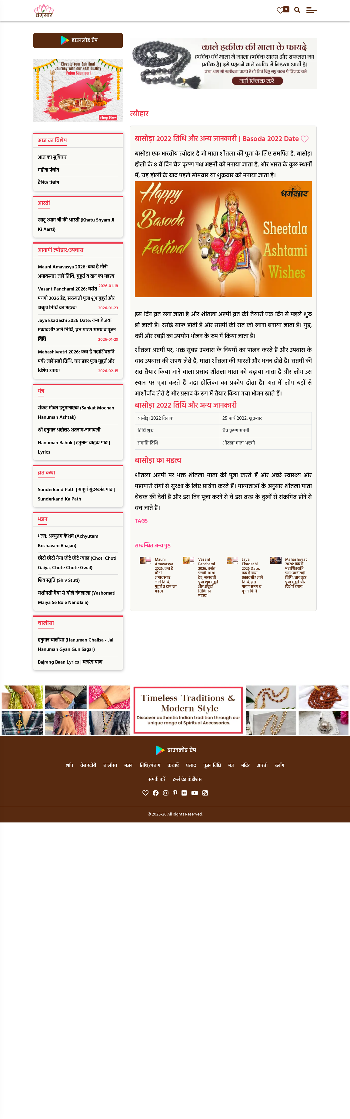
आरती (262, 766)
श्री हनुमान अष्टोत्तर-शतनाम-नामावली (69, 430)
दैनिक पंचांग (48, 183)
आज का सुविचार (52, 158)
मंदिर (245, 766)
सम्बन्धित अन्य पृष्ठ (153, 546)
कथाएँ (173, 766)
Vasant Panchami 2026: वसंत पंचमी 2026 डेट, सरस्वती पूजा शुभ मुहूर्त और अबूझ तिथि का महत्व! (78, 299)
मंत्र (231, 766)
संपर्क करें (156, 780)
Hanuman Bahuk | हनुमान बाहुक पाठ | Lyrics (74, 447)
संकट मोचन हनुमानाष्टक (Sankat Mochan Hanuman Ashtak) (76, 413)
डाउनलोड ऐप (78, 40)
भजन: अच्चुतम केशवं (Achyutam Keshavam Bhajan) (68, 541)
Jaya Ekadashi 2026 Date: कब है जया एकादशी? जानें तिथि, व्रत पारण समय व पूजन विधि (78, 330)
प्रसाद (191, 766)
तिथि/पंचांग (150, 766)
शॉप (69, 766)
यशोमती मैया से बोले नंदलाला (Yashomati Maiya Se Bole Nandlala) (76, 598)
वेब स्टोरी (88, 766)
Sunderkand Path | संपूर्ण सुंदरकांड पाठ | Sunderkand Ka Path (76, 494)
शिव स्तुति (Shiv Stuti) (59, 581)
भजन (128, 766)
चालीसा (110, 766)
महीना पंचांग (48, 170)
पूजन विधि (212, 766)
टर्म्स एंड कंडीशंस (187, 780)
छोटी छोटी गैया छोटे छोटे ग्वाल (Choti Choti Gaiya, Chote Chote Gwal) (77, 563)
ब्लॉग (279, 766)
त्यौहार (139, 114)
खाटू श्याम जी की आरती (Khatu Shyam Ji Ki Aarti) (76, 225)
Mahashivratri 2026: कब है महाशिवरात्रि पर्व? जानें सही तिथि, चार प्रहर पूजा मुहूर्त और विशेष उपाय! (78, 362)
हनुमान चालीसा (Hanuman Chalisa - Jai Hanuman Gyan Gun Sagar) (75, 645)
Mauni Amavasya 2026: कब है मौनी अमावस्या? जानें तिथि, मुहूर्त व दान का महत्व (78, 273)
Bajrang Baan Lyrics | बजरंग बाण (70, 662)
